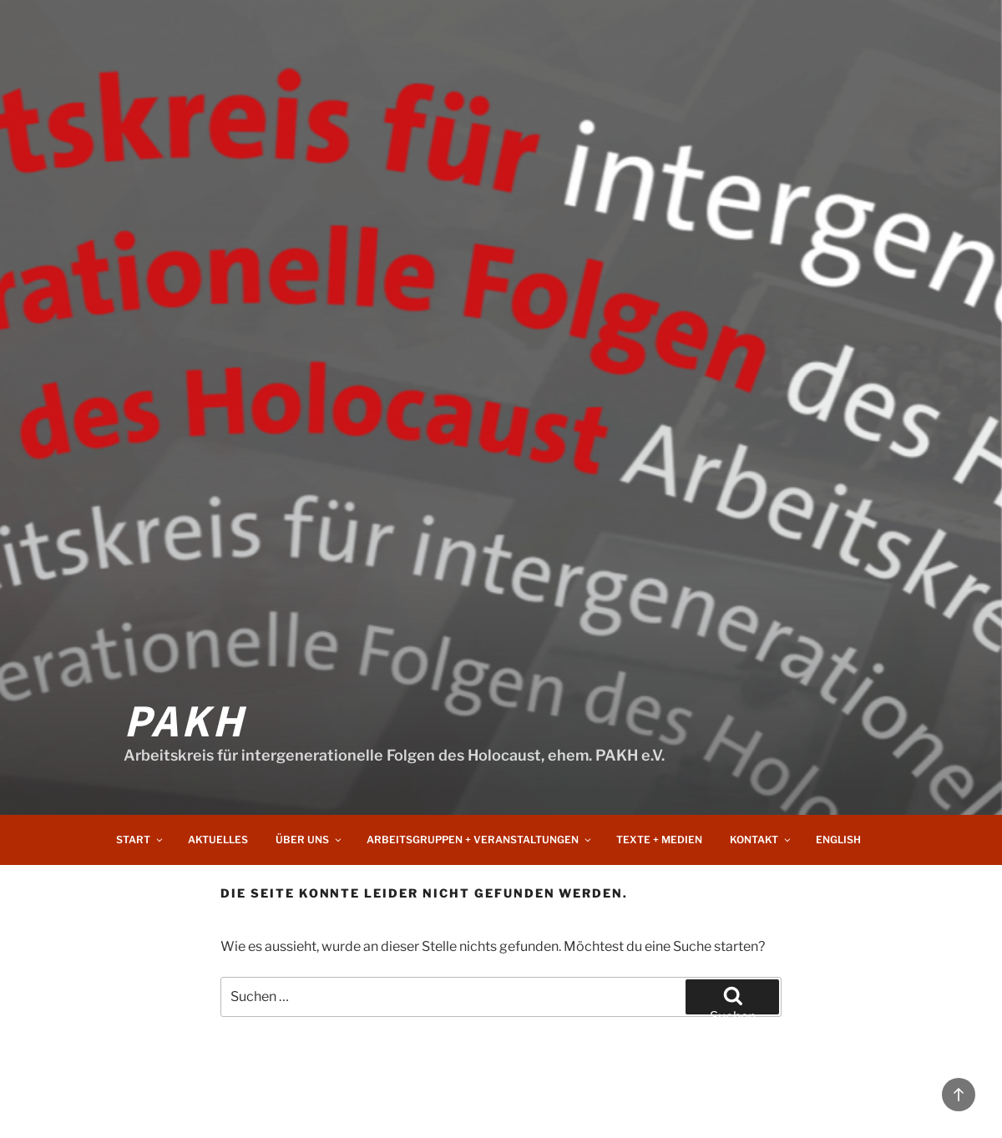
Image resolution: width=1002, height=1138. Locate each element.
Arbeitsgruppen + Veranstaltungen (480, 839)
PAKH (184, 719)
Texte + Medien (659, 839)
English (838, 839)
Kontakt (761, 839)
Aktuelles (218, 839)
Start (140, 839)
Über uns (309, 839)
